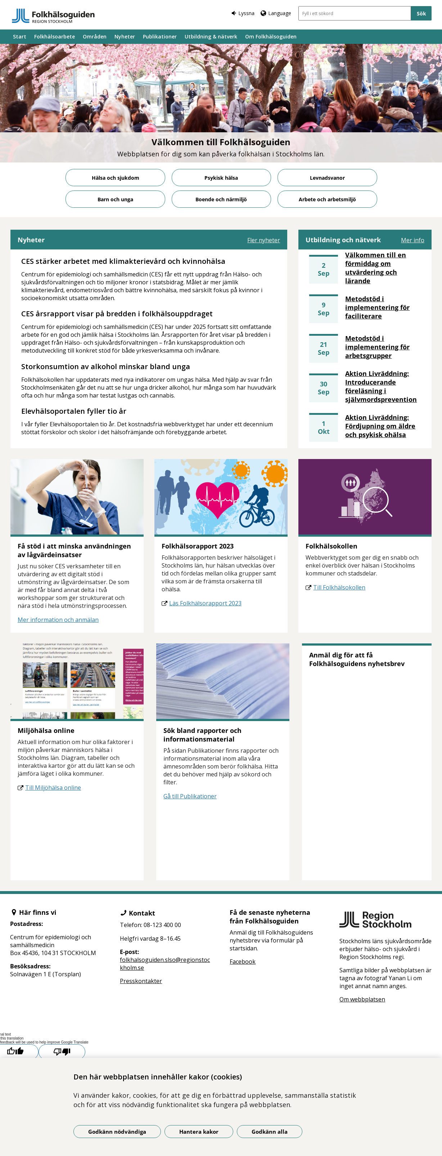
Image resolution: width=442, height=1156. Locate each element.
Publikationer (160, 36)
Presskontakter (141, 981)
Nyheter (124, 36)
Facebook (243, 961)
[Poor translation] (62, 1052)
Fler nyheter (263, 240)
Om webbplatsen (362, 999)
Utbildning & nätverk (211, 36)
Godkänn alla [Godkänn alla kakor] (270, 1131)
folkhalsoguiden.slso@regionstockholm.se (165, 964)
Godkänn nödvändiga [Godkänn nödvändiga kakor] (117, 1131)
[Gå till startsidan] (53, 15)
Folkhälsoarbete (54, 36)
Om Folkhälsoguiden (271, 36)
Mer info (412, 240)
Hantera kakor (198, 1131)
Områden (95, 36)
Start (19, 36)
